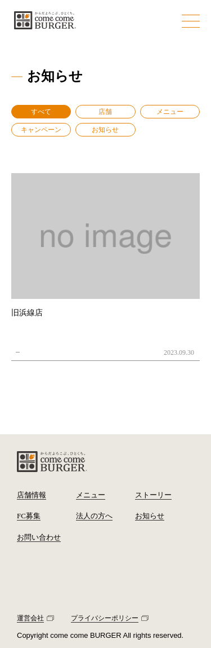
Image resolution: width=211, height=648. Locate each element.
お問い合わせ (39, 537)
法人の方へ (94, 516)
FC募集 (29, 516)
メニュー (169, 112)
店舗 (105, 112)
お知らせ (105, 130)
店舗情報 (31, 495)
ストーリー (153, 495)
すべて (41, 112)
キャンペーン (41, 130)
